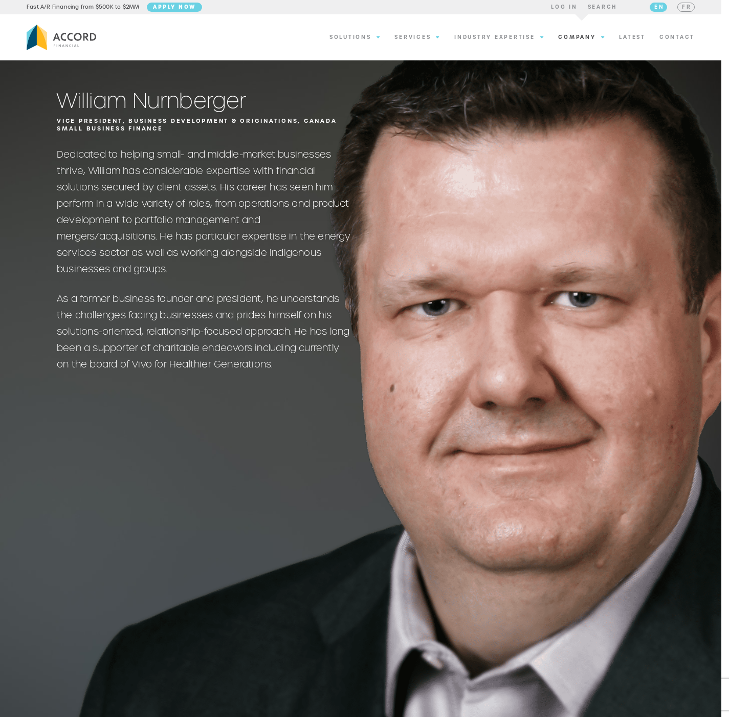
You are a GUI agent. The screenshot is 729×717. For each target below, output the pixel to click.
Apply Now (174, 8)
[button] (564, 9)
